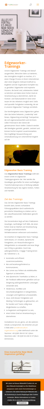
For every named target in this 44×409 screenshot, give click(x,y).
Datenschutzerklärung (28, 400)
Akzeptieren (23, 403)
